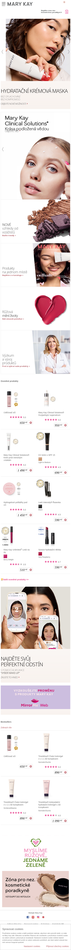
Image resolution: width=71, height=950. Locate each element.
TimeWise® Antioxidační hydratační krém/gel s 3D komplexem (49, 804)
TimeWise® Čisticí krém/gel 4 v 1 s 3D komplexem (50, 757)
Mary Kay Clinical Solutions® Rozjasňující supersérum (51, 413)
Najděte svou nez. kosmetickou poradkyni (50, 11)
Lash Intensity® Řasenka (49, 502)
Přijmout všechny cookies (57, 946)
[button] (2, 64)
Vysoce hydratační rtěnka (49, 550)
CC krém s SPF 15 (46, 455)
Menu (3, 3)
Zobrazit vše (6, 727)
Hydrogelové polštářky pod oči (15, 503)
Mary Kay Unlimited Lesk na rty (17, 550)
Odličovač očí (10, 412)
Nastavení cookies (32, 946)
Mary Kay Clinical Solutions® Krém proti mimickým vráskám (16, 457)
